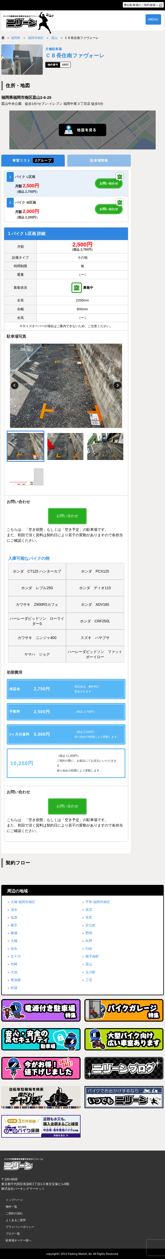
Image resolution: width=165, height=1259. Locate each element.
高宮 (88, 910)
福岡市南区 (36, 38)
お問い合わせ (108, 183)
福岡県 (15, 38)
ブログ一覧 (13, 1233)
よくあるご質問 (16, 1220)
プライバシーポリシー (20, 1226)
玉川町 (90, 972)
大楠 (14, 941)
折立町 (90, 925)
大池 (14, 972)
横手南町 (92, 956)
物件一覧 (11, 1206)
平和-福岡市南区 (97, 902)
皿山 (54, 38)
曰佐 (88, 949)
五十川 (16, 956)
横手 (14, 925)
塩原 (14, 917)
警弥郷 (16, 980)
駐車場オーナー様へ (18, 1240)
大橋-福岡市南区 (23, 902)
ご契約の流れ (14, 1213)
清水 (14, 910)
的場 (14, 988)
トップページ (14, 1199)
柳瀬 (14, 933)
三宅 (88, 980)
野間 (88, 933)
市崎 (14, 964)
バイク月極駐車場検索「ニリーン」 (23, 1164)
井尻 (88, 917)
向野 (88, 941)
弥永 (14, 949)
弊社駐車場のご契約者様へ (141, 4)
